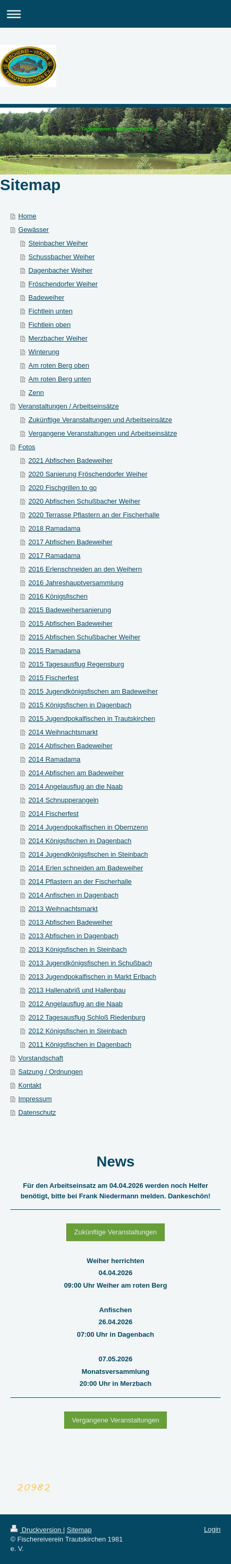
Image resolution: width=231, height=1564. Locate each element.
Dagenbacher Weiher (61, 270)
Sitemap (79, 1530)
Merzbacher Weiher (58, 338)
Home (27, 216)
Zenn (36, 392)
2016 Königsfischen (58, 596)
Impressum (35, 1099)
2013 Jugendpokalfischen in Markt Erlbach (92, 977)
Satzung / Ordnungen (50, 1072)
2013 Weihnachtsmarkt (63, 909)
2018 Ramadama (55, 528)
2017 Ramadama (55, 555)
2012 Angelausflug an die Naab (76, 1004)
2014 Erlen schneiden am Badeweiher (86, 868)
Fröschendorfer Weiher (63, 284)
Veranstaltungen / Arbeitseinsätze (68, 406)
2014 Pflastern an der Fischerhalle (80, 881)
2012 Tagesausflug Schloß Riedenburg (87, 1017)
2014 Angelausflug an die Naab (76, 786)
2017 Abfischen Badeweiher (71, 542)
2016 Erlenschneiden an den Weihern (85, 569)
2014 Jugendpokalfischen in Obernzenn (88, 827)
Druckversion (36, 1530)
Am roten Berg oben (59, 365)
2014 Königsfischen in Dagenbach (80, 841)
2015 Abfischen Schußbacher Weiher (84, 637)
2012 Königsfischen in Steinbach (78, 1031)
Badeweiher (47, 297)
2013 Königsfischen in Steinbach (78, 949)
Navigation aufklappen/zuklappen (115, 14)
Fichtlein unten (51, 311)
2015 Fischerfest (54, 678)
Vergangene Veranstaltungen (116, 1420)
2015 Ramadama (55, 651)
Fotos (26, 447)
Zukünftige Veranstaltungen (115, 1232)
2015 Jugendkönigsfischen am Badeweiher (93, 691)
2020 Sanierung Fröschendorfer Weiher (88, 474)
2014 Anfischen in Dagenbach (74, 895)
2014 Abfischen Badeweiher (71, 746)
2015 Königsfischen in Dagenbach (80, 705)
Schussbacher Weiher (62, 257)
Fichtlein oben (50, 325)
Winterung (44, 352)
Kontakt (29, 1085)
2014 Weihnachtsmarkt (63, 732)
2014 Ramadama (55, 759)
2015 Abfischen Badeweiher (71, 623)
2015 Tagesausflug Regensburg (76, 664)
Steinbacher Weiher (58, 243)
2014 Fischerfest (54, 814)
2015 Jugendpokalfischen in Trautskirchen (92, 718)
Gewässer (33, 230)
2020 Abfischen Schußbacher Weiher (84, 501)
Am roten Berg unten (60, 379)
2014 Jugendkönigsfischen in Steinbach (88, 854)
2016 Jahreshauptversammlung (76, 583)
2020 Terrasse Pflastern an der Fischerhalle (94, 515)
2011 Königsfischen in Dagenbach (80, 1044)
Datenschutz (37, 1112)
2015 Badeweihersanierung (70, 610)
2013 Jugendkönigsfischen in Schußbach (90, 963)
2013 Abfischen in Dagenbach (74, 936)
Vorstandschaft (40, 1058)
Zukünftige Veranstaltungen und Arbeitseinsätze (100, 420)
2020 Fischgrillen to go (63, 488)
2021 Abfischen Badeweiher (71, 460)
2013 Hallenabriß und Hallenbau (77, 990)
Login (212, 1529)
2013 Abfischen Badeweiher (71, 922)
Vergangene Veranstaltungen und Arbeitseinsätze (103, 433)
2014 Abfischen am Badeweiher (76, 773)
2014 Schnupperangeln (64, 800)
